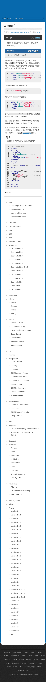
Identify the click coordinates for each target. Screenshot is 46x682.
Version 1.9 (15, 586)
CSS (10, 234)
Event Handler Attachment (21, 330)
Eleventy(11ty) (30, 667)
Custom (14, 306)
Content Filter (16, 463)
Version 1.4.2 (16, 556)
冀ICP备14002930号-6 (31, 674)
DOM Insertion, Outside (20, 380)
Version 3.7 (15, 627)
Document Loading (18, 326)
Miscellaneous (14, 401)
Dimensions (13, 295)
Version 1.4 (15, 548)
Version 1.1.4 (16, 530)
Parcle (21, 659)
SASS (43, 659)
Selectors (12, 445)
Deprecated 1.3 (17, 248)
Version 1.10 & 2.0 (18, 589)
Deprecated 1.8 (17, 259)
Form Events (16, 338)
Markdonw (15, 663)
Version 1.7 (15, 578)
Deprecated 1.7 (17, 256)
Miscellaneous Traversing (20, 491)
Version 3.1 (15, 604)
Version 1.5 (15, 567)
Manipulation (15, 32)
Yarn (36, 656)
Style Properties (17, 395)
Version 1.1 (15, 518)
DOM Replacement (18, 388)
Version (11, 508)
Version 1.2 (15, 533)
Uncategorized (14, 500)
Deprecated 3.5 (17, 286)
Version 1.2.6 (16, 541)
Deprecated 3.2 (17, 274)
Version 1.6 (15, 575)
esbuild (28, 659)
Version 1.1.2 (16, 522)
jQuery (37, 38)
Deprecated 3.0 (17, 271)
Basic (13, 452)
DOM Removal (24, 32)
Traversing (13, 484)
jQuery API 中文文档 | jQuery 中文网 (23, 8)
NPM (30, 656)
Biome (36, 659)
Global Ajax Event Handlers (21, 206)
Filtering (14, 487)
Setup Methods (16, 416)
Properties (12, 425)
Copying (14, 365)
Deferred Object (15, 241)
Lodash (23, 656)
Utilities (11, 504)
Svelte (24, 663)
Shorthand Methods (18, 217)
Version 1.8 (15, 582)
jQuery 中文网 (21, 674)
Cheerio (21, 670)
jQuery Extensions (18, 474)
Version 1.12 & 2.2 (18, 597)
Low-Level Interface (18, 213)
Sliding (13, 313)
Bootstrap (7, 652)
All (12, 634)
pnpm (43, 656)
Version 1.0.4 (16, 515)
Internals (12, 355)
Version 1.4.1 (16, 552)
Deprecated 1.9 (17, 263)
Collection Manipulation (20, 405)
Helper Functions (17, 209)
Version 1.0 (15, 511)
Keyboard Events (17, 341)
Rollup (14, 659)
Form (13, 467)
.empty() (39, 32)
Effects (11, 299)
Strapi (39, 667)
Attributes (12, 223)
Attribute (14, 448)
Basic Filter (15, 455)
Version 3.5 (15, 619)
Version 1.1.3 (16, 526)
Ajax (10, 202)
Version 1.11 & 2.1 (18, 593)
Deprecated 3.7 (17, 289)
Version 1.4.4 (16, 563)
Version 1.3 (15, 545)
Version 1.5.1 (16, 571)
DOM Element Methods (20, 412)
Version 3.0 (15, 601)
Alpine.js (31, 663)
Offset (11, 422)
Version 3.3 (15, 612)
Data (10, 238)
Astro (28, 670)
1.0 (38, 51)
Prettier (39, 663)
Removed (12, 441)
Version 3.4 (15, 616)
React (26, 652)
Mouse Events (16, 345)
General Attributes (18, 392)
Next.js (40, 652)
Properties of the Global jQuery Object (22, 433)
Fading (13, 310)
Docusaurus (15, 656)
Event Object (16, 334)
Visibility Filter (16, 478)
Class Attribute (16, 362)
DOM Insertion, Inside (19, 377)
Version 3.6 (15, 623)
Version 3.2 (15, 608)
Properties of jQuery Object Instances (25, 429)
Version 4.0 (15, 630)
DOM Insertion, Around (19, 373)
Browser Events (17, 323)
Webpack (7, 659)
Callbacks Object (15, 227)
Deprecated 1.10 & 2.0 (19, 267)
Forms (11, 351)
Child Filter (15, 459)
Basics (13, 302)
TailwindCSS (17, 652)
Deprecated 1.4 (17, 252)
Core (10, 230)
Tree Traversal (16, 494)
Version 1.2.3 (16, 537)
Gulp (7, 663)
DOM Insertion (16, 369)
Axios (9, 667)
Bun (21, 667)
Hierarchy (14, 470)
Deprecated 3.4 (17, 282)
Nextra (6, 656)
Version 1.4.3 (16, 560)
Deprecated (13, 245)
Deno (15, 667)
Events (11, 320)
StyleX (33, 652)
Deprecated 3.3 (17, 278)
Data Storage (16, 408)
